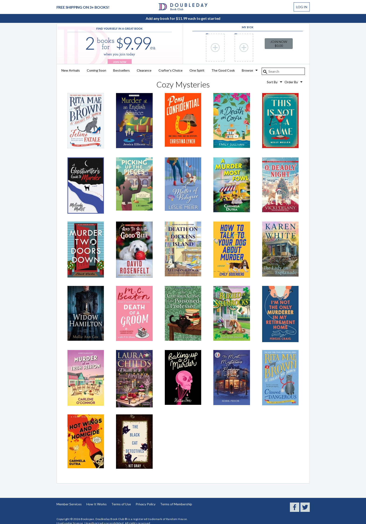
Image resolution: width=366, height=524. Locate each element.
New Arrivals (70, 70)
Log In (301, 7)
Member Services (69, 504)
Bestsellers (121, 70)
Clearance (144, 70)
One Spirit (197, 70)
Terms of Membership (176, 504)
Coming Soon (96, 70)
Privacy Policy (145, 504)
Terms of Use (121, 504)
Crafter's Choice (170, 70)
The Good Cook (223, 70)
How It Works (96, 504)
